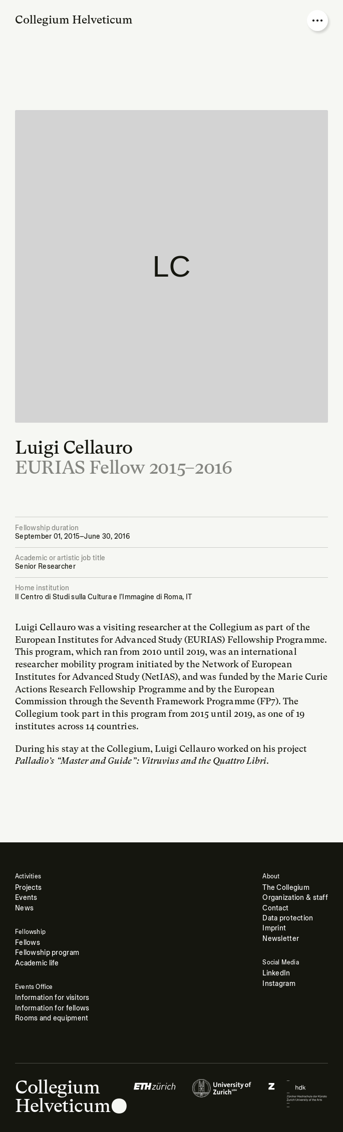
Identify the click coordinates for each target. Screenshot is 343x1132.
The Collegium (285, 887)
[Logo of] (155, 1093)
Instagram (278, 983)
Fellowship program (47, 952)
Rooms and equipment (51, 1018)
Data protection (287, 918)
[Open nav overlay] (317, 20)
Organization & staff (295, 897)
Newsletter (280, 938)
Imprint (274, 928)
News (24, 908)
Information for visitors (52, 997)
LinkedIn (276, 973)
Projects (28, 887)
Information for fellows (52, 1008)
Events (26, 897)
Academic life (37, 963)
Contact (275, 908)
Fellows (27, 942)
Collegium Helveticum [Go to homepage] (74, 19)
